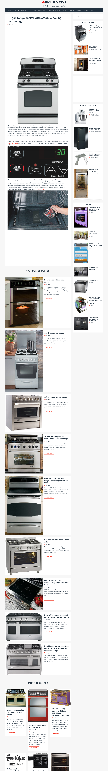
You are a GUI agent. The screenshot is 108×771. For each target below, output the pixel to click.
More (92, 10)
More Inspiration (88, 106)
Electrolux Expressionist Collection (93, 233)
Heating (72, 10)
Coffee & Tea (32, 10)
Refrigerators (98, 131)
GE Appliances (40, 189)
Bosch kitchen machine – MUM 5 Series (94, 111)
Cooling (65, 10)
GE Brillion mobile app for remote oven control (95, 245)
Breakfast (23, 10)
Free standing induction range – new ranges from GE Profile (56, 480)
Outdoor (85, 10)
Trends (88, 204)
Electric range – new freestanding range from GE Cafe (56, 582)
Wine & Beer (41, 10)
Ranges (11, 24)
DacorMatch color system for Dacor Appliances (94, 209)
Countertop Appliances (54, 10)
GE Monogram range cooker (55, 397)
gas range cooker (13, 143)
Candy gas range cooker (54, 333)
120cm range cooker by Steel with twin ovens (15, 712)
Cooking (9, 10)
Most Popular (88, 22)
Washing (16, 10)
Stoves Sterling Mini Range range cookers (37, 727)
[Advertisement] (38, 41)
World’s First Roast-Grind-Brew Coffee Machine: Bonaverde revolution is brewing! (95, 300)
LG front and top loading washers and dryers (95, 27)
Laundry (78, 10)
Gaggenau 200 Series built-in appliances (93, 319)
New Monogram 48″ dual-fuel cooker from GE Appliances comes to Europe (56, 648)
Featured (92, 30)
